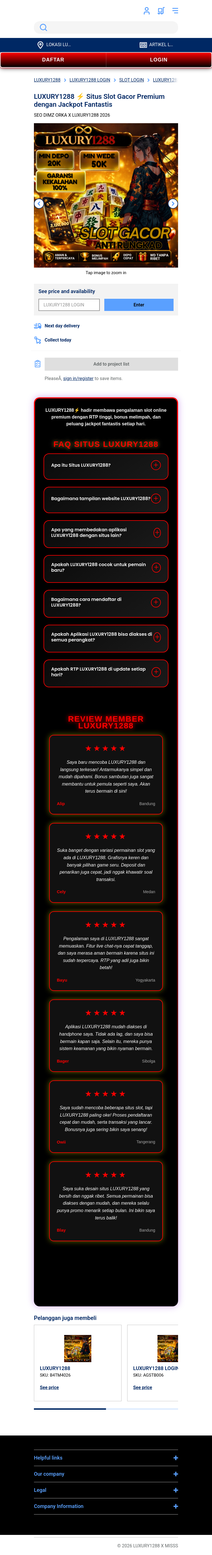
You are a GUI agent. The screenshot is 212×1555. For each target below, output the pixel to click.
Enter (139, 305)
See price (49, 1387)
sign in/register (78, 378)
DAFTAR (53, 60)
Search (42, 27)
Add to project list (111, 364)
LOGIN (159, 60)
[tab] (70, 1409)
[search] (106, 27)
